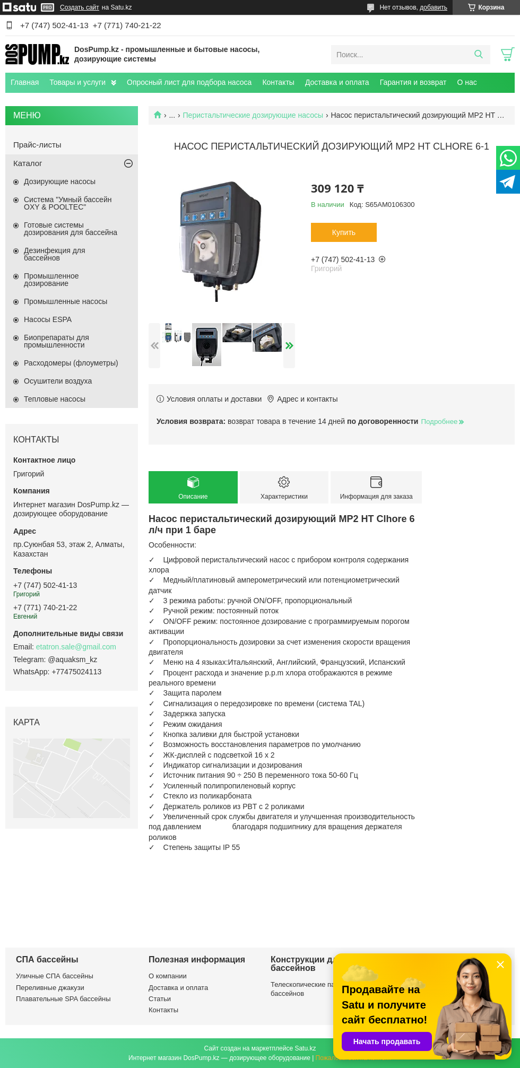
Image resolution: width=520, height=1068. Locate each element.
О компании (168, 976)
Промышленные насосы (65, 301)
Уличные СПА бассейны (54, 976)
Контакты (278, 82)
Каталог (27, 163)
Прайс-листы (37, 144)
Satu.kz (305, 1048)
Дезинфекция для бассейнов (54, 254)
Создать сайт (79, 7)
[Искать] (478, 54)
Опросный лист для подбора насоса (189, 82)
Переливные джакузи (50, 988)
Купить (344, 232)
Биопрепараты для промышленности (56, 341)
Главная (25, 82)
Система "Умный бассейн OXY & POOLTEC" (67, 203)
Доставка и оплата (337, 82)
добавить (433, 7)
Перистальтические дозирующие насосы (253, 115)
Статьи (160, 999)
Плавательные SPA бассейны (63, 999)
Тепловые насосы (54, 399)
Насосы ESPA (48, 319)
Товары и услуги (77, 82)
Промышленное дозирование (51, 280)
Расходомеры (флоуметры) (71, 363)
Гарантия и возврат (413, 82)
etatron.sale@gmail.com (76, 646)
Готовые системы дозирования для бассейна (70, 229)
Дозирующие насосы (60, 181)
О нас (466, 82)
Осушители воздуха (58, 381)
